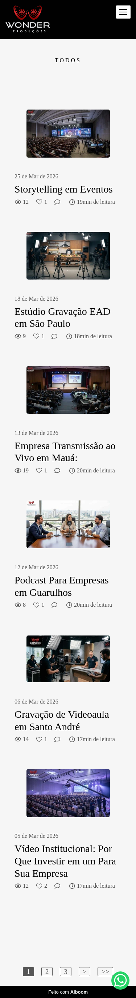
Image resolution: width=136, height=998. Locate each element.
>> (105, 971)
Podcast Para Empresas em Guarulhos (62, 586)
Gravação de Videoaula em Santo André (62, 720)
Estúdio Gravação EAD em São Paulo (62, 317)
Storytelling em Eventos (64, 189)
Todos (68, 60)
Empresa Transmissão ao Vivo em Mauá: (65, 452)
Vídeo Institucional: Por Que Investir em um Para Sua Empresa (65, 861)
